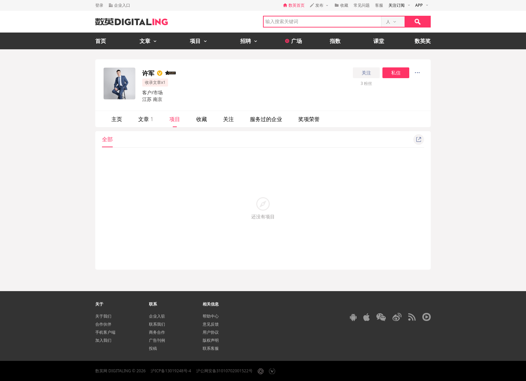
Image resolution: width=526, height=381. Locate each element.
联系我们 (157, 324)
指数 (335, 41)
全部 (107, 139)
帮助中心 (211, 316)
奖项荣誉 (309, 119)
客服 (379, 5)
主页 (116, 119)
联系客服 (211, 348)
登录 (99, 5)
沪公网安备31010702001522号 (224, 371)
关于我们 (103, 316)
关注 (366, 72)
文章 (145, 119)
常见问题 (362, 5)
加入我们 (103, 340)
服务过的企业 (266, 119)
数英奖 (423, 41)
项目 (174, 119)
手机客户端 (105, 332)
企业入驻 (157, 316)
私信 (396, 72)
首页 (100, 41)
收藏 (201, 119)
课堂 (378, 41)
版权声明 (211, 340)
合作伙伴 (103, 324)
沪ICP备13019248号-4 (171, 371)
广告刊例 (157, 340)
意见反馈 (211, 324)
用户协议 (211, 332)
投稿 (153, 348)
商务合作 (157, 332)
